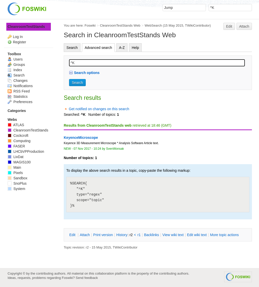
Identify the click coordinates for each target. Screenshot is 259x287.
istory (121, 235)
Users (15, 59)
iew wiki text (173, 235)
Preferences (20, 102)
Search (72, 48)
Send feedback (87, 278)
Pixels (15, 173)
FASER (16, 146)
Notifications (20, 86)
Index (15, 70)
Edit (229, 26)
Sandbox (17, 178)
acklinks (151, 235)
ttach (85, 235)
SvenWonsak (115, 148)
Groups (16, 65)
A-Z (122, 48)
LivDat (16, 157)
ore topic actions (224, 235)
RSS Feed (19, 91)
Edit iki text (197, 235)
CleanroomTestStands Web (120, 25)
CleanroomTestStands (26, 27)
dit (72, 235)
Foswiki (90, 25)
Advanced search (98, 48)
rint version (103, 235)
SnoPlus (17, 183)
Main (14, 167)
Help (135, 48)
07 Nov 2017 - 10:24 (87, 148)
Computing (19, 141)
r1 (139, 235)
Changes (18, 81)
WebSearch (153, 25)
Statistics (18, 96)
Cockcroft (18, 135)
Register (19, 42)
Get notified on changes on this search (99, 109)
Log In (18, 37)
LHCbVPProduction (26, 151)
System (16, 189)
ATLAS (16, 125)
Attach (244, 26)
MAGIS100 (19, 162)
